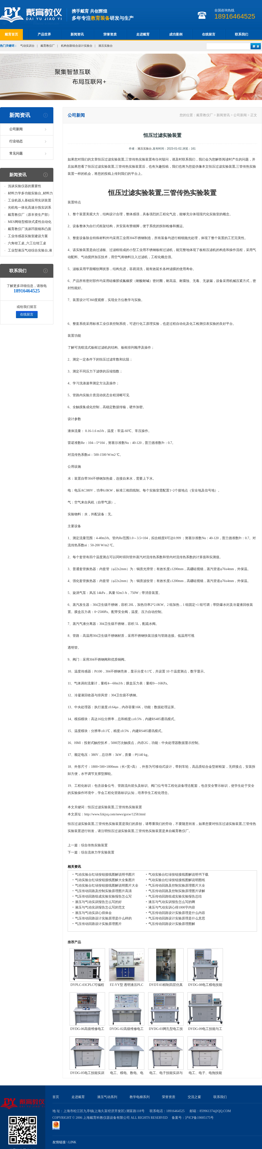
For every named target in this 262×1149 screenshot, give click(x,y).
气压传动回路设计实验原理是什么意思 (176, 918)
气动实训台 (27, 45)
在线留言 (208, 34)
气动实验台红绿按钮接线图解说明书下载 (178, 874)
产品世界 (44, 34)
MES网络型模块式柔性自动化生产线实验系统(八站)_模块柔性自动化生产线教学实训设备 (30, 223)
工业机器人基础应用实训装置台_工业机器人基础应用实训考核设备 (30, 201)
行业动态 (16, 141)
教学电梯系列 (140, 1097)
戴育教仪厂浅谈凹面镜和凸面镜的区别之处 (29, 230)
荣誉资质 (110, 34)
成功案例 (175, 34)
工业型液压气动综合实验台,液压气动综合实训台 (30, 251)
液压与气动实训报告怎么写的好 (98, 902)
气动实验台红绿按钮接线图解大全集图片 (105, 880)
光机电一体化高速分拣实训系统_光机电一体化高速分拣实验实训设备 (30, 208)
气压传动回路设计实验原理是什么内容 (176, 913)
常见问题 (16, 153)
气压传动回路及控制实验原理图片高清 (103, 891)
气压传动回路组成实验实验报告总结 (175, 896)
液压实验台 (105, 45)
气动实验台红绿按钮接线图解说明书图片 (105, 874)
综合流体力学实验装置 (97, 852)
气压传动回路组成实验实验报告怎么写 (103, 896)
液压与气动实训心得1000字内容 (171, 907)
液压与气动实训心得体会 (93, 913)
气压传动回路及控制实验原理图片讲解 (176, 891)
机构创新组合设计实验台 (76, 45)
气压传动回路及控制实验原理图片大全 (176, 885)
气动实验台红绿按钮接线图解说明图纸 (176, 880)
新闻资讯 (77, 34)
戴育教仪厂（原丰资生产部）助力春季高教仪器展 (29, 215)
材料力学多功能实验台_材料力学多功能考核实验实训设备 (30, 194)
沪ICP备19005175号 (199, 1117)
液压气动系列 (107, 1097)
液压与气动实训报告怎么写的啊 (171, 902)
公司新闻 (16, 129)
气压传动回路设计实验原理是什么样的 (103, 918)
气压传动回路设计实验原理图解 (171, 924)
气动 (84, 257)
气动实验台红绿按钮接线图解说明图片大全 (106, 885)
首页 (55, 1097)
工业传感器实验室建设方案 (28, 236)
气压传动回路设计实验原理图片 (98, 924)
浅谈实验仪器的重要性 (24, 186)
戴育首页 (11, 34)
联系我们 (241, 34)
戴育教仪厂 (47, 45)
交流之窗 (194, 1097)
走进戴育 (143, 34)
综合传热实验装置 (94, 845)
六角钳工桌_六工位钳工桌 (27, 243)
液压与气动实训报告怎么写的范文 (100, 907)
